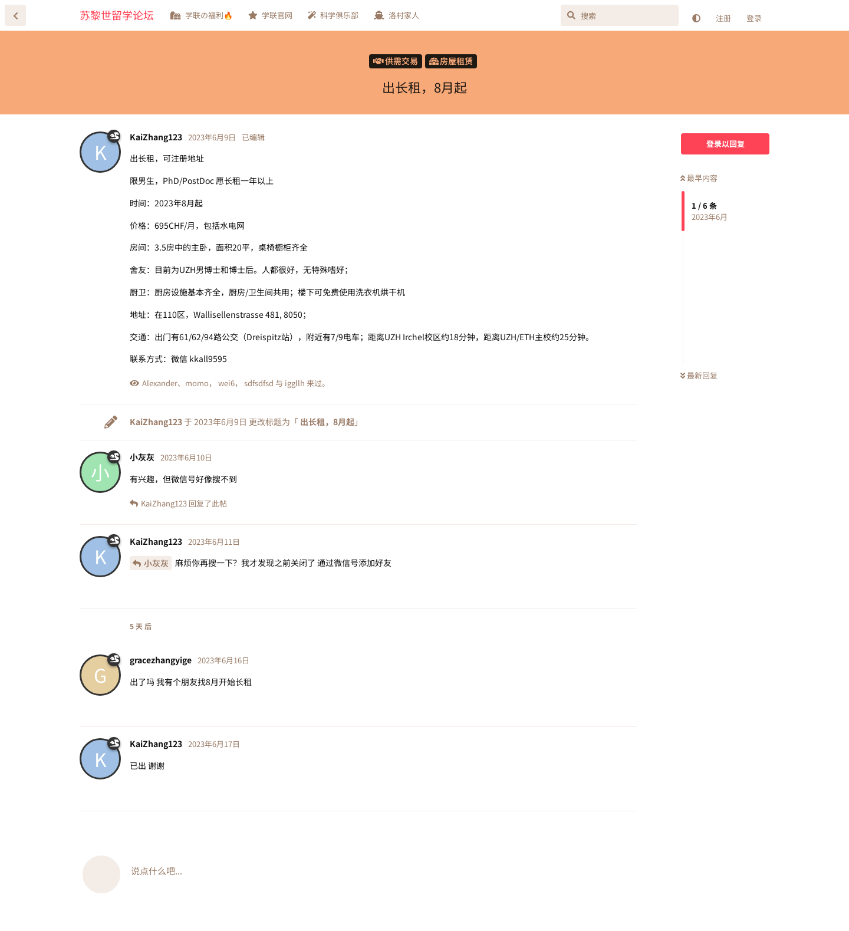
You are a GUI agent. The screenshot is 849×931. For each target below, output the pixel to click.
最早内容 (699, 177)
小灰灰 (156, 563)
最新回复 (699, 375)
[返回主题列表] (15, 15)
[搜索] (620, 15)
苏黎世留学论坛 (117, 14)
